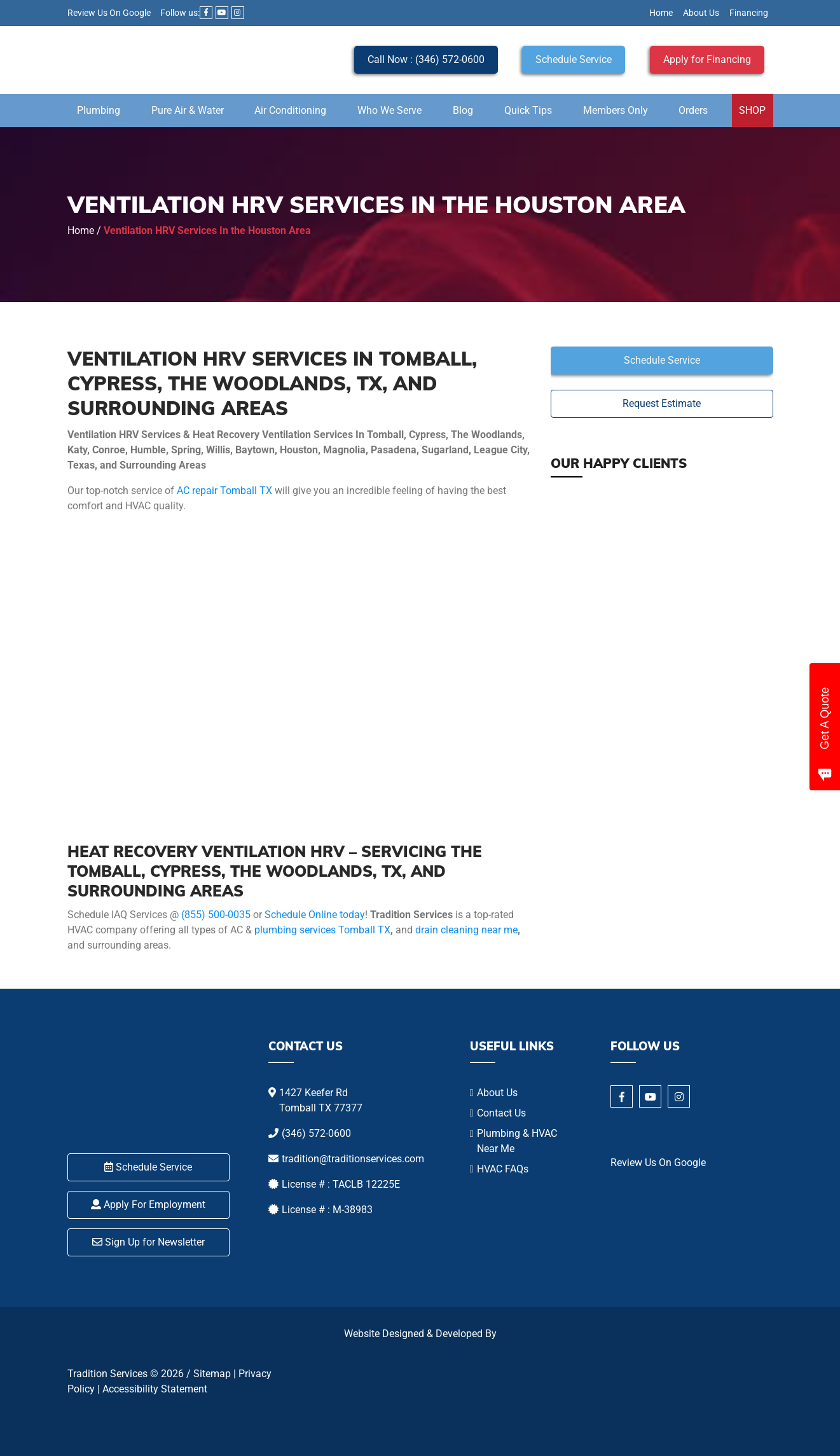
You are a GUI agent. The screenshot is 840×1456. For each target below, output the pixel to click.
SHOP (752, 110)
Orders (693, 110)
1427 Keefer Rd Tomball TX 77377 (320, 1100)
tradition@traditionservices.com (353, 1159)
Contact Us (501, 1113)
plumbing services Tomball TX (322, 930)
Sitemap (212, 1374)
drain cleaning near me (466, 930)
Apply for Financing (707, 59)
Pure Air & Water (187, 110)
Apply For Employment (148, 1204)
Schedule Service (573, 59)
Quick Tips (528, 110)
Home (661, 13)
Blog (463, 110)
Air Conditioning (290, 110)
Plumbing (98, 110)
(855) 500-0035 (216, 915)
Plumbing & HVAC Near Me (517, 1141)
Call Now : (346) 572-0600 (426, 59)
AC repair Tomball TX (224, 490)
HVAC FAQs (502, 1169)
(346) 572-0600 (316, 1133)
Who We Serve (389, 110)
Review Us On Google (109, 13)
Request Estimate (662, 403)
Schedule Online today (315, 915)
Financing (748, 13)
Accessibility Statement (154, 1389)
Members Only (615, 110)
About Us (701, 13)
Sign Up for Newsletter (148, 1242)
